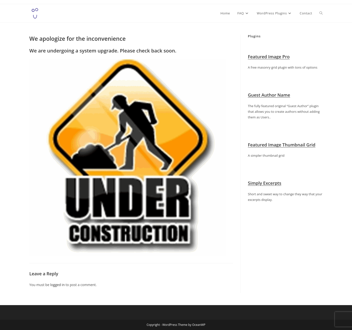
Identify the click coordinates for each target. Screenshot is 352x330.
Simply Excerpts (264, 183)
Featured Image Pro (269, 57)
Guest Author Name (269, 95)
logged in (57, 284)
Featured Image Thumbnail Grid (281, 145)
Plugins (254, 36)
